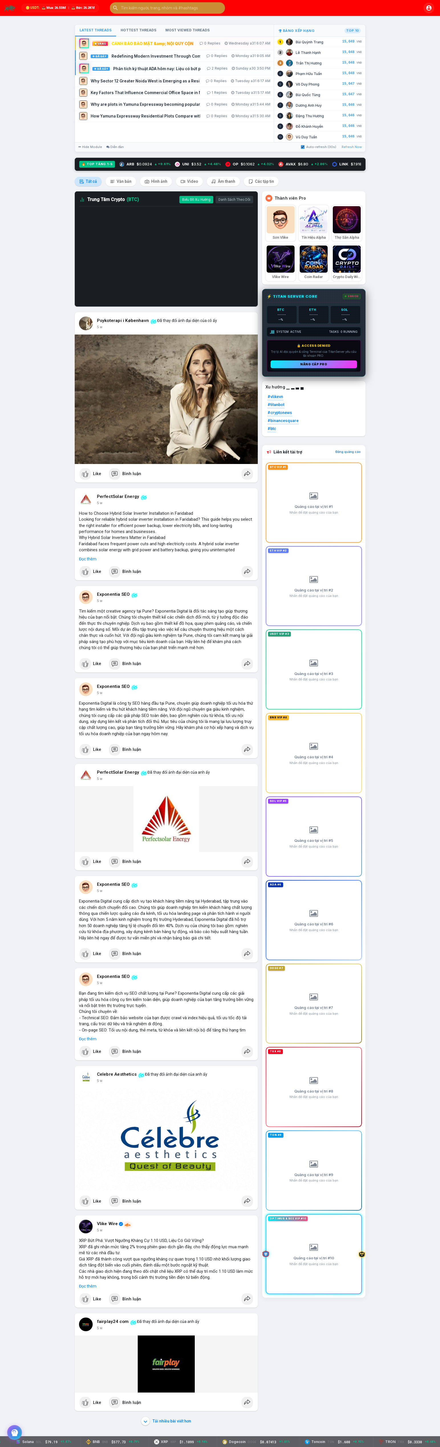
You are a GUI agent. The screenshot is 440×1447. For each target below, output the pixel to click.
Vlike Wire (107, 1223)
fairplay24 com (113, 1321)
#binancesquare (283, 420)
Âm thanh (223, 181)
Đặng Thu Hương (310, 116)
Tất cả (88, 181)
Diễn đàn (115, 147)
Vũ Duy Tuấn (306, 137)
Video (189, 181)
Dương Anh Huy (309, 105)
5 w (99, 327)
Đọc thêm (87, 559)
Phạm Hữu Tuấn (309, 74)
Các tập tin (261, 181)
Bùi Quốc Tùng (308, 95)
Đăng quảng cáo (348, 452)
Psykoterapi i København (123, 320)
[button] (167, 8)
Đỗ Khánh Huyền (309, 126)
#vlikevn (275, 396)
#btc (271, 428)
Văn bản (120, 181)
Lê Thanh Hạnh (308, 52)
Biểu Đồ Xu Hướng (196, 200)
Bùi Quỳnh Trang (309, 42)
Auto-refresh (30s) (318, 147)
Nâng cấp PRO (313, 364)
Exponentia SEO (113, 594)
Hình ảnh (156, 181)
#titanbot (275, 404)
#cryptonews (279, 412)
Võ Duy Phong (307, 84)
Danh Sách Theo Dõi (234, 200)
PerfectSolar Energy (118, 496)
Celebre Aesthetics (117, 1074)
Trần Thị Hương (309, 63)
